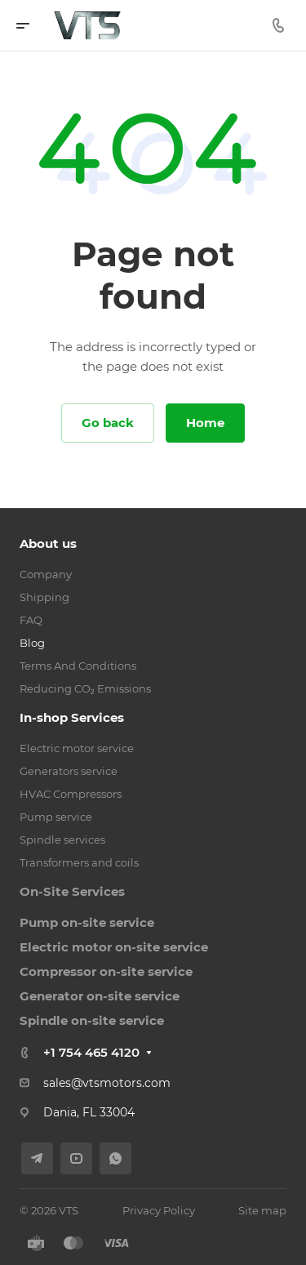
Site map (262, 1210)
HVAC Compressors (71, 793)
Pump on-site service (87, 922)
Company (46, 574)
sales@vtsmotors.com (107, 1083)
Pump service (56, 816)
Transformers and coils (79, 862)
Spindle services (62, 839)
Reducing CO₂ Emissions (85, 688)
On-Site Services (72, 891)
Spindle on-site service (92, 1020)
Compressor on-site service (106, 971)
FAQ (31, 619)
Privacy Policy (158, 1210)
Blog (32, 642)
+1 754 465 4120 (91, 1052)
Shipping (44, 597)
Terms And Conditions (78, 665)
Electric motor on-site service (114, 947)
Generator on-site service (100, 996)
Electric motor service (77, 748)
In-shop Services (72, 717)
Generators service (69, 770)
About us (48, 543)
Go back (108, 422)
